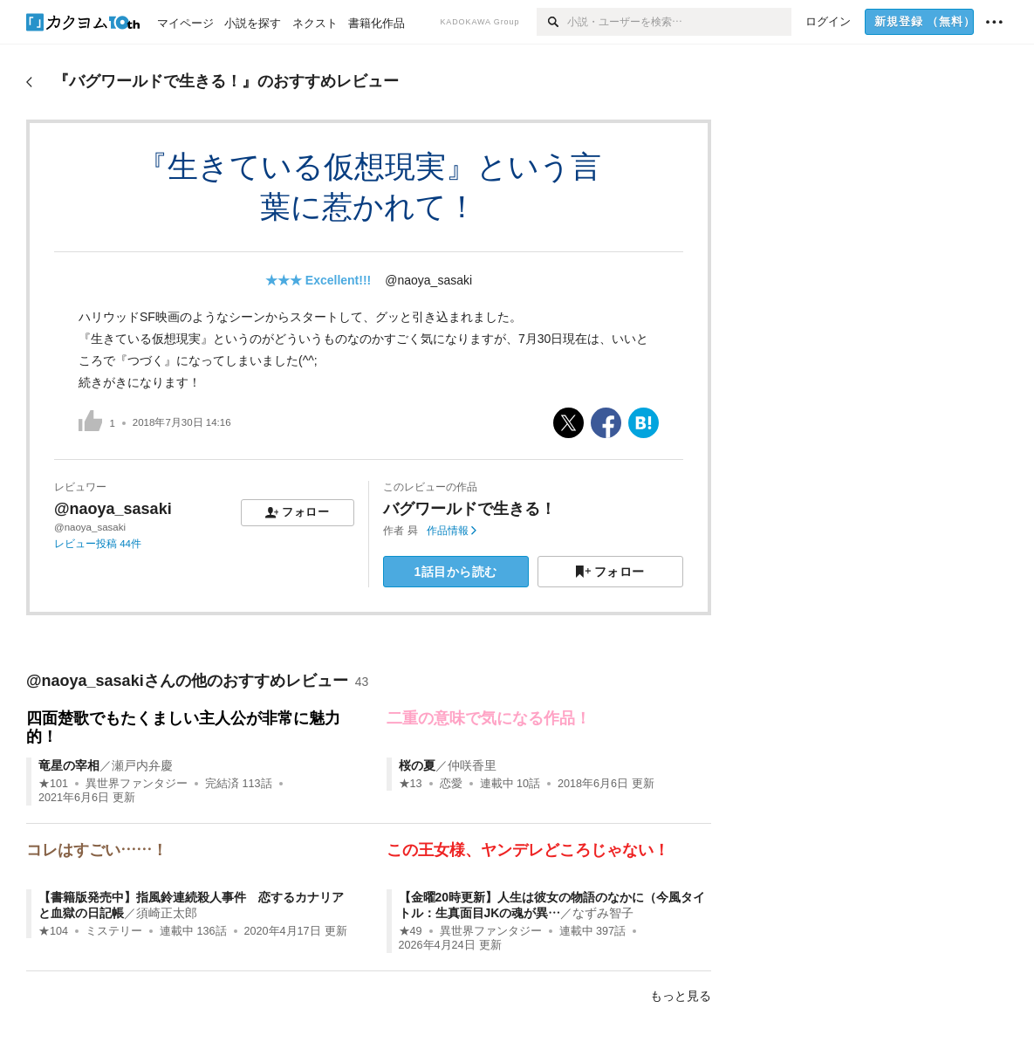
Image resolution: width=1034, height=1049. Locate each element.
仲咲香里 (472, 765)
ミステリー (114, 931)
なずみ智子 (602, 913)
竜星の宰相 (68, 765)
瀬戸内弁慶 (142, 765)
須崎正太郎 (166, 913)
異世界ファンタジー (137, 784)
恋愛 (451, 784)
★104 (53, 931)
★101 (53, 784)
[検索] (552, 22)
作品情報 (451, 530)
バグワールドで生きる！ (469, 509)
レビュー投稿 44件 (97, 543)
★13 (410, 784)
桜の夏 (417, 765)
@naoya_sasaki (428, 280)
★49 (410, 931)
